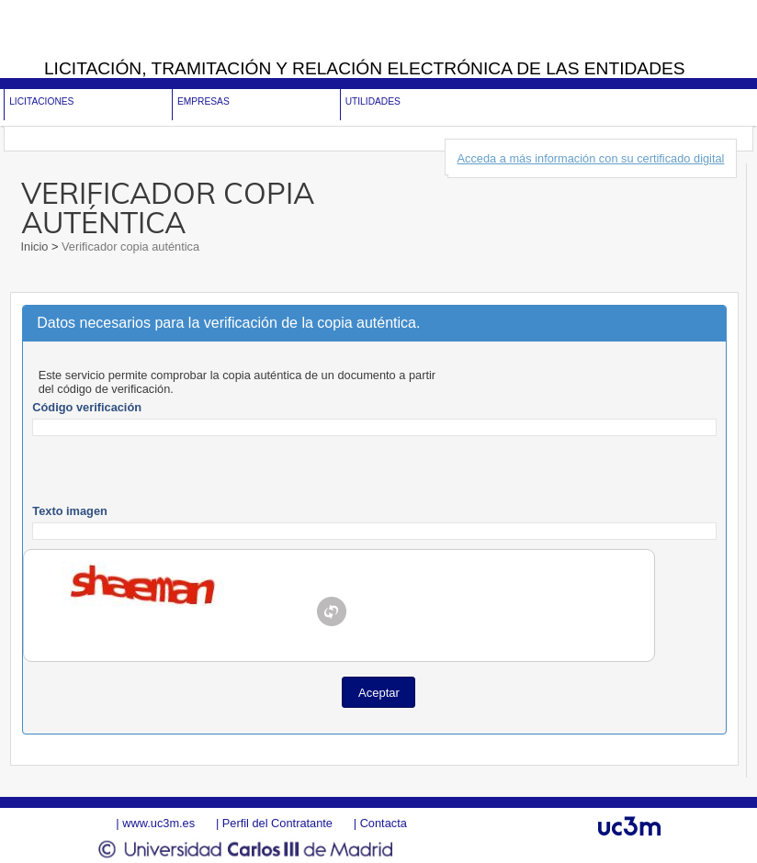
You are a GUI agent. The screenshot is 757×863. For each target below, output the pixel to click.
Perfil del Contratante (277, 823)
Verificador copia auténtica (128, 246)
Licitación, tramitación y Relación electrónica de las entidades (364, 68)
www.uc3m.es (158, 823)
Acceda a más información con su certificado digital (591, 158)
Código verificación (86, 407)
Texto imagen (69, 511)
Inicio (36, 246)
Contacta (383, 823)
